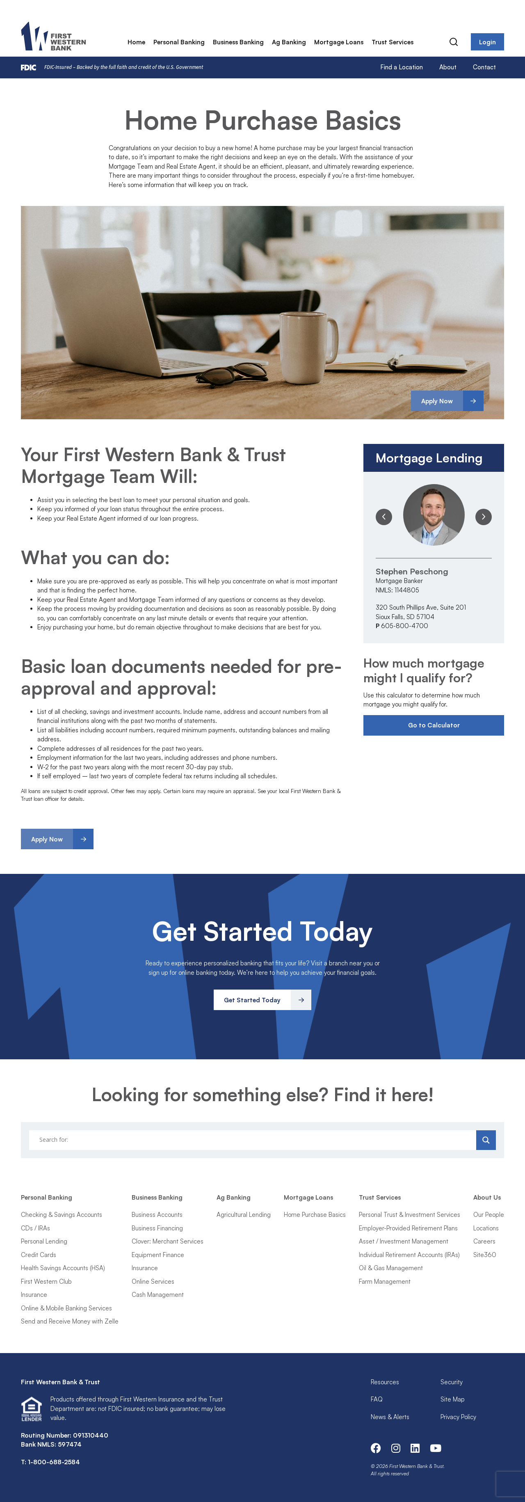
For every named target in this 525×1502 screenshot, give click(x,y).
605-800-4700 (404, 626)
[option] (433, 557)
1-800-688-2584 (54, 1462)
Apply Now (437, 401)
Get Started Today (252, 1000)
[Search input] (253, 1140)
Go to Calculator (434, 725)
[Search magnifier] (486, 1140)
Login (487, 43)
